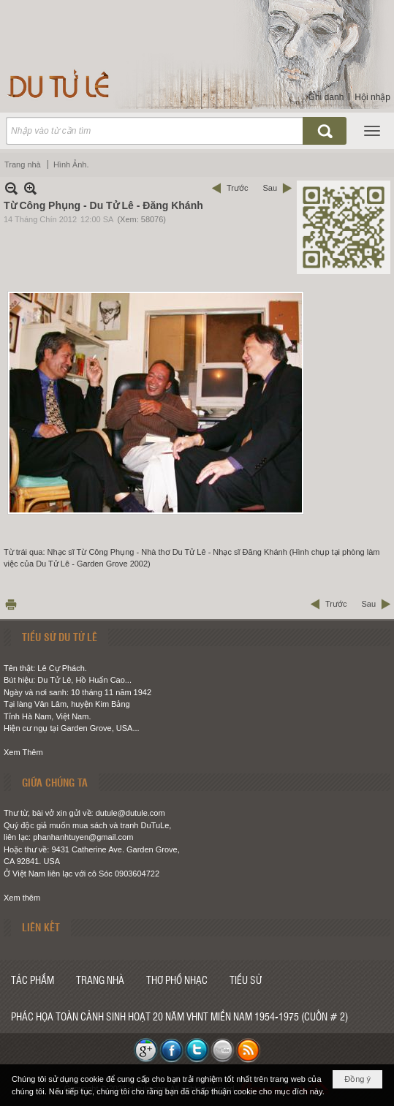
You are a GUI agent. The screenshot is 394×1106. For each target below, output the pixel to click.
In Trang (11, 604)
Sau (269, 187)
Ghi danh (326, 97)
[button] (372, 130)
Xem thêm (22, 897)
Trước (237, 187)
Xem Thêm (23, 752)
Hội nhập (372, 97)
